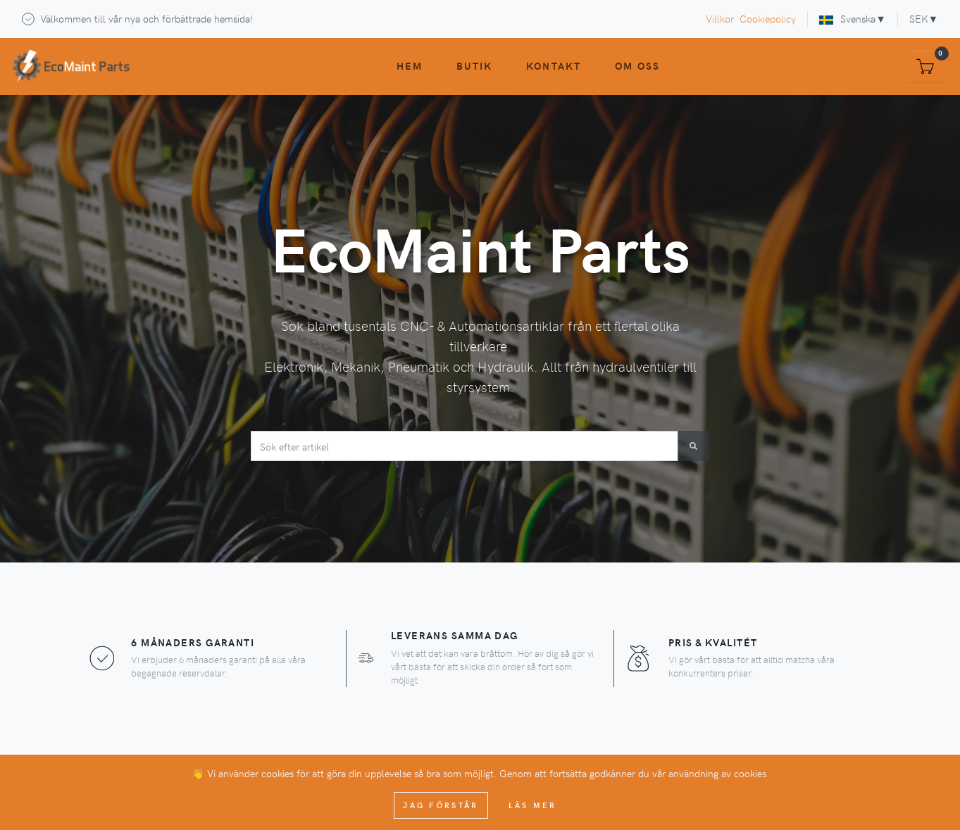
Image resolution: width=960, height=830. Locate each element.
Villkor (720, 18)
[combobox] (465, 446)
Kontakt (553, 65)
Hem (410, 65)
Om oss (637, 65)
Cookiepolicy (768, 18)
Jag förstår (440, 805)
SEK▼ (923, 18)
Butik (474, 65)
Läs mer (533, 805)
